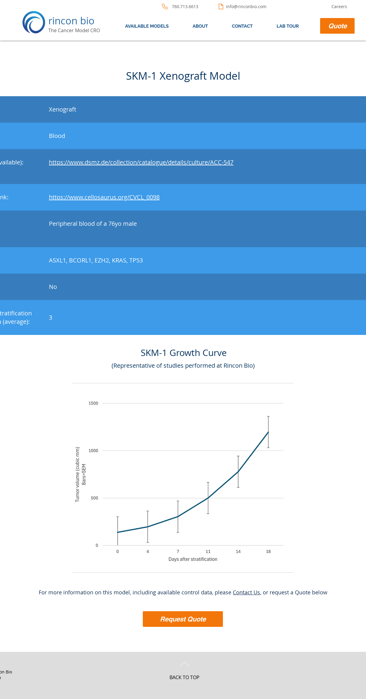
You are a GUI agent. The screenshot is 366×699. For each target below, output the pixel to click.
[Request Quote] (183, 619)
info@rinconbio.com (246, 6)
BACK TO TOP (185, 677)
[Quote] (337, 26)
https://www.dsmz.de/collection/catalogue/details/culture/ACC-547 (141, 162)
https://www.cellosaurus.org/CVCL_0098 (104, 197)
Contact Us (246, 592)
